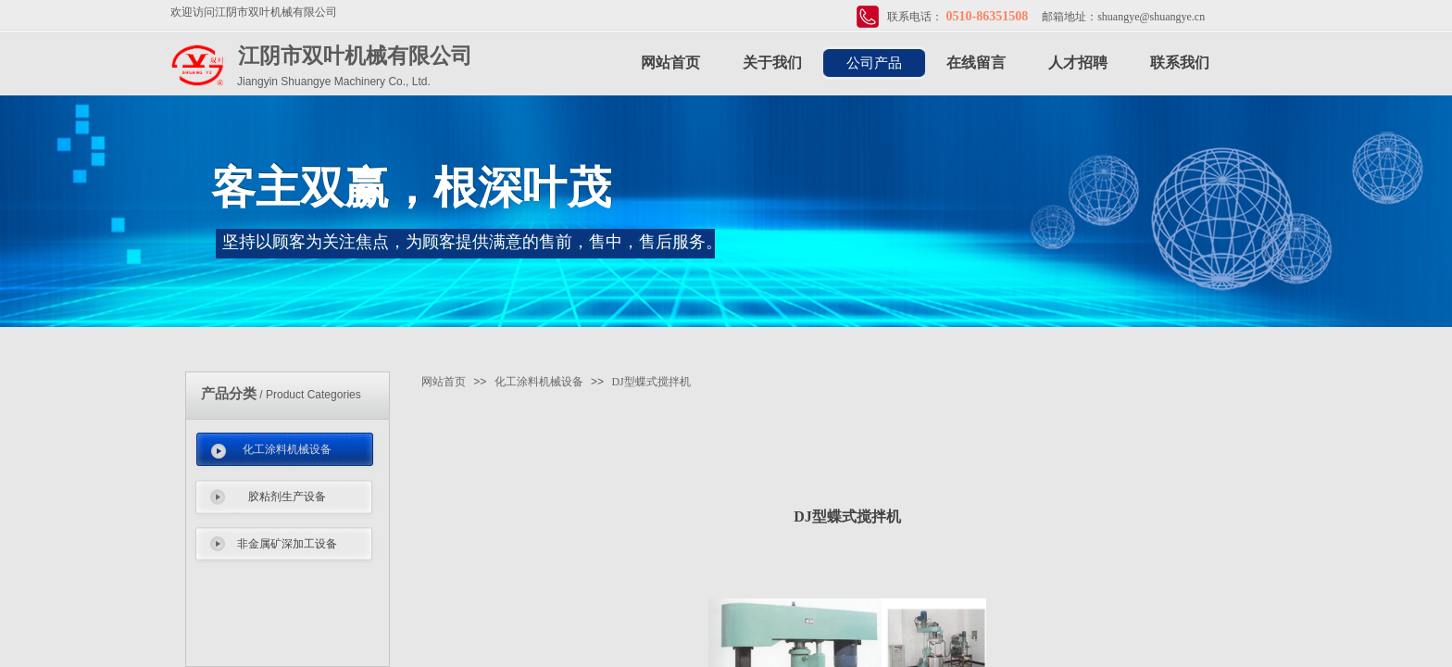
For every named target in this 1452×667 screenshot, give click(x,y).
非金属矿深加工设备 (287, 543)
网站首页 (670, 62)
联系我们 (1179, 62)
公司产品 (874, 63)
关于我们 (772, 62)
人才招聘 (1078, 62)
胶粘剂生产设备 (287, 496)
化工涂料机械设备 (287, 449)
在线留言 (976, 62)
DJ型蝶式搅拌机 (650, 381)
